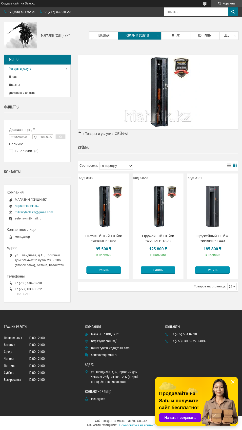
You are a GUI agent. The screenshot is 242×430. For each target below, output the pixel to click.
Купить (104, 270)
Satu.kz (142, 421)
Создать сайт (10, 3)
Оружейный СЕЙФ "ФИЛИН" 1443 (212, 238)
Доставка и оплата (22, 93)
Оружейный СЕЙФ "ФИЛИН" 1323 (158, 238)
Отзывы (14, 85)
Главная (104, 36)
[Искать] (233, 11)
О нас (176, 36)
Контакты (205, 36)
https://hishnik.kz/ (27, 206)
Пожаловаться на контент (137, 425)
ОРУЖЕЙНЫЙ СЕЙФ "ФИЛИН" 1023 (103, 238)
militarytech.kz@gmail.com (34, 212)
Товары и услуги (137, 36)
